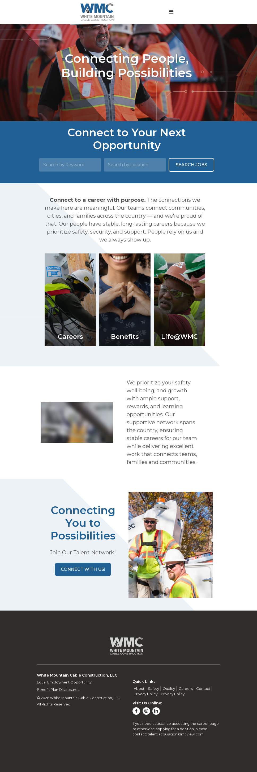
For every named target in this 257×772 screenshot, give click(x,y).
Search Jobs (191, 164)
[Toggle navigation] (171, 12)
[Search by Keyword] (70, 165)
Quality (169, 688)
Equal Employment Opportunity (64, 682)
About (139, 688)
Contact (203, 688)
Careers (186, 688)
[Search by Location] (135, 165)
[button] (83, 569)
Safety (153, 688)
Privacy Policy (145, 694)
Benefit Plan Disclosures (58, 689)
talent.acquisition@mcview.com (176, 734)
